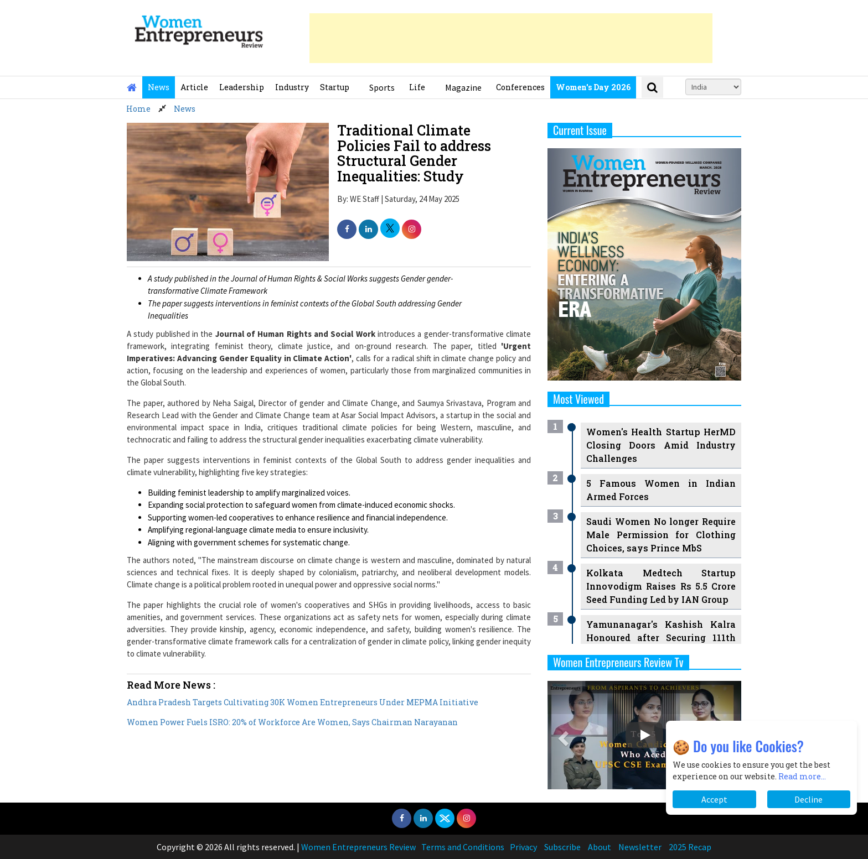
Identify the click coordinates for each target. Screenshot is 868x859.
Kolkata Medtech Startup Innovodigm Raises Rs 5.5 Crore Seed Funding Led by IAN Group (661, 586)
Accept (714, 799)
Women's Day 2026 (593, 87)
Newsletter (640, 846)
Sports (382, 87)
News (158, 87)
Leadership (241, 87)
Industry (292, 87)
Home (138, 108)
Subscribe (562, 846)
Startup (334, 87)
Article (194, 87)
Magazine (463, 87)
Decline (808, 799)
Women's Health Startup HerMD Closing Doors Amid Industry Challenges (661, 445)
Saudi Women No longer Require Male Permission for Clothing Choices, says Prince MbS (661, 535)
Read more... (802, 776)
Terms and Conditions (462, 846)
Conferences (520, 87)
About (599, 846)
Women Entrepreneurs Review (358, 846)
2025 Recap (690, 846)
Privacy (523, 846)
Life (417, 87)
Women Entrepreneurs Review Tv (618, 662)
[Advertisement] (510, 38)
